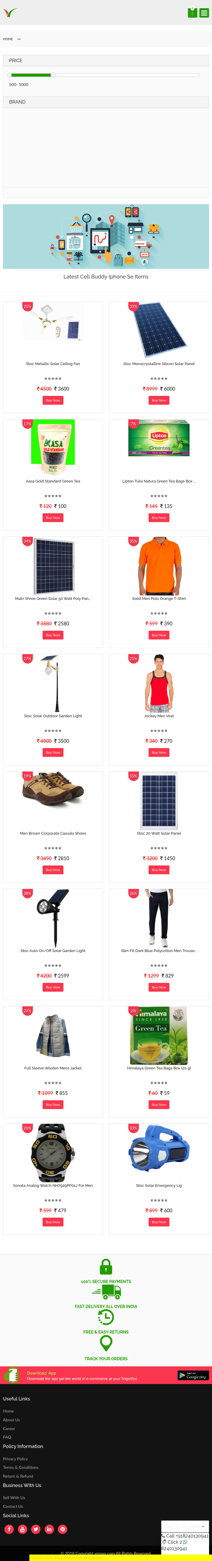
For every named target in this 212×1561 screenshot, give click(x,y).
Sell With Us (14, 1497)
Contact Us (13, 1506)
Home (8, 1410)
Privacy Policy (15, 1458)
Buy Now (53, 400)
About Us (11, 1419)
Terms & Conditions (20, 1467)
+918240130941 (192, 1536)
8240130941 (174, 1548)
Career (9, 1428)
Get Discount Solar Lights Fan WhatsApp (66, 1557)
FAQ (7, 1437)
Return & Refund (18, 1476)
